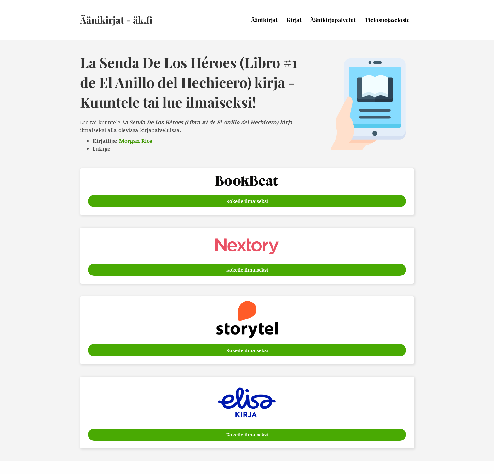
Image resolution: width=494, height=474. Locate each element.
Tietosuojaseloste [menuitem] (387, 20)
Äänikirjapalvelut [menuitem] (333, 20)
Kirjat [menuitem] (293, 20)
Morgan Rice (135, 140)
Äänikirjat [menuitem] (264, 20)
